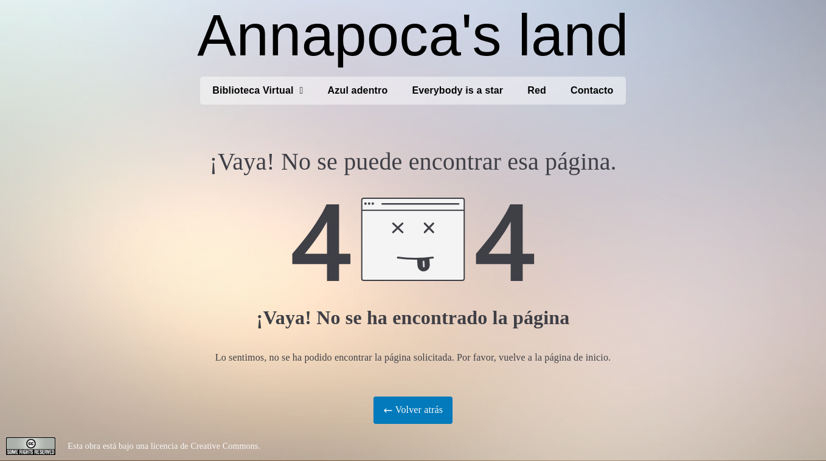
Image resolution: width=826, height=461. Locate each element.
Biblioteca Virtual (257, 91)
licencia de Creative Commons (205, 446)
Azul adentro (358, 90)
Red (536, 90)
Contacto (592, 90)
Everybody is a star (457, 90)
